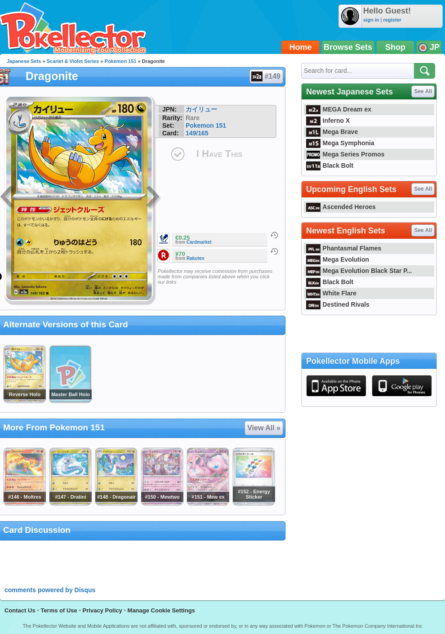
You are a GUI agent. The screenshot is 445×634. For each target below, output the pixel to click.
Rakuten (195, 258)
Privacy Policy (102, 610)
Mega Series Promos (345, 154)
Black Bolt (329, 165)
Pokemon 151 (121, 61)
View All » (263, 428)
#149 (265, 76)
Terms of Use (58, 610)
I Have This (219, 153)
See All (423, 91)
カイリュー (201, 109)
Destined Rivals (337, 304)
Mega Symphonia (340, 143)
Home (300, 47)
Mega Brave (332, 131)
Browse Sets (348, 47)
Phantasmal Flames (343, 248)
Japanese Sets (24, 61)
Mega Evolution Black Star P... (359, 270)
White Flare (331, 293)
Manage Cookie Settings (161, 610)
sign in (371, 19)
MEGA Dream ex (338, 109)
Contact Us (20, 610)
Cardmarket (199, 242)
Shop (395, 47)
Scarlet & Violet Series (73, 61)
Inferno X (328, 120)
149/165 (197, 133)
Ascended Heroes (341, 206)
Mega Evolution (337, 259)
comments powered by (49, 590)
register (392, 19)
